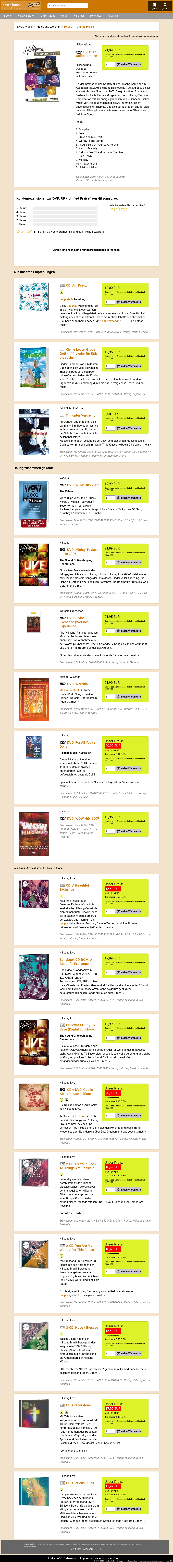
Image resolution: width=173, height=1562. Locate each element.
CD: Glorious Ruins (80, 1483)
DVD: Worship (77, 684)
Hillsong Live (83, 44)
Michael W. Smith (70, 677)
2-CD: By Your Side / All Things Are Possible (78, 1166)
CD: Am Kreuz (76, 285)
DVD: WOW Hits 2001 (83, 485)
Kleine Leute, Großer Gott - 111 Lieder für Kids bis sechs (78, 353)
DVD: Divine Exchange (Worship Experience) (74, 622)
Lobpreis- (72, 305)
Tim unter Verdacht (80, 415)
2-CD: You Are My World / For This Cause (77, 1248)
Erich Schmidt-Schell (72, 408)
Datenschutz (71, 1558)
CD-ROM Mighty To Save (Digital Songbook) (78, 1027)
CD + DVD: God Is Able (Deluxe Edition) (76, 1092)
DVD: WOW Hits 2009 (83, 818)
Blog (116, 1558)
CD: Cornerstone (78, 1405)
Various (64, 478)
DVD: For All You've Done (77, 744)
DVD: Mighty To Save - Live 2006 (79, 552)
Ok (101, 1549)
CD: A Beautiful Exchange (74, 887)
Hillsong (64, 542)
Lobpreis (65, 923)
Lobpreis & (66, 299)
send (13, 5)
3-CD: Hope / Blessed (82, 1327)
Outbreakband (109, 321)
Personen (112, 15)
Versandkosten (151, 36)
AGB (59, 1558)
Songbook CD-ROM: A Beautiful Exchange (76, 961)
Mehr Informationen (82, 1549)
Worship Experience (71, 611)
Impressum (86, 1558)
